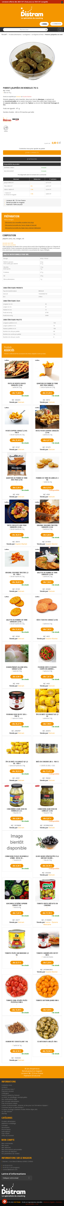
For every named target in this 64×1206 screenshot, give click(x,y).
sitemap (4, 1113)
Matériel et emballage (9, 1123)
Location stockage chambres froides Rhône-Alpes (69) (19, 1109)
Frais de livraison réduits (9, 1103)
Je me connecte (32, 152)
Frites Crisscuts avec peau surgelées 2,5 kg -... (16, 526)
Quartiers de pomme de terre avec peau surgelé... (47, 384)
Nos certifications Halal (9, 1099)
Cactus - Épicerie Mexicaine (50, 923)
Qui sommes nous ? (8, 1089)
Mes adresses (6, 1147)
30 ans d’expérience (32, 1069)
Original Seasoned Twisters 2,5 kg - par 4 (16, 573)
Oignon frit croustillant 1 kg (17, 1042)
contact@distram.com (10, 1169)
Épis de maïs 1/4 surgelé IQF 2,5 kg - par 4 (17, 762)
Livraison (4, 1087)
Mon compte (8, 1139)
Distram (18, 96)
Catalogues (5, 1093)
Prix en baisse (6, 1129)
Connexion (56, 24)
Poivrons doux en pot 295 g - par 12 (16, 715)
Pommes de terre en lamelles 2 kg (47, 479)
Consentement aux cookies (4, 1201)
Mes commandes (7, 1143)
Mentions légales (49, 1202)
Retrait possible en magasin (14, 202)
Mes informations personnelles (12, 1149)
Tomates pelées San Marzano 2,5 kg (17, 954)
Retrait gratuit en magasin (32, 1071)
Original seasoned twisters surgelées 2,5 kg (47, 526)
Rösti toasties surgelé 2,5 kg (47, 620)
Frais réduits (6, 1133)
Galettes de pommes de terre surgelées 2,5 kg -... (16, 621)
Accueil (4, 34)
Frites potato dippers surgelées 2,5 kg (47, 431)
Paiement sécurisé (8, 1091)
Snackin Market (27, 96)
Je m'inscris (32, 159)
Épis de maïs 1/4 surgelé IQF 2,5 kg (47, 715)
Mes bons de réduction (9, 1151)
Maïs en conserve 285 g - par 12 (47, 762)
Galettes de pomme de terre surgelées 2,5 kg (47, 573)
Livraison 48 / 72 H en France (15, 200)
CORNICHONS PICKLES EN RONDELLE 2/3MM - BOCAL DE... (16, 857)
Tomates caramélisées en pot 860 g (47, 954)
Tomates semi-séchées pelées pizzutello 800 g (16, 1001)
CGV (37, 1204)
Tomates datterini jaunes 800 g (47, 1000)
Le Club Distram (7, 1111)
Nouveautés (6, 1127)
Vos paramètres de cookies (11, 1153)
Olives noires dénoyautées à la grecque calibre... (47, 857)
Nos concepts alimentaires (10, 1101)
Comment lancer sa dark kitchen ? (13, 1107)
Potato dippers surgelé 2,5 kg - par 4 (17, 431)
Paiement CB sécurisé (32, 1076)
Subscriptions (6, 1131)
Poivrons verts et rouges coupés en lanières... (47, 668)
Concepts (5, 1125)
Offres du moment (8, 1135)
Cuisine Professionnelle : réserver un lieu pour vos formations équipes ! (25, 1105)
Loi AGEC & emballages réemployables (14, 1097)
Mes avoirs (5, 1145)
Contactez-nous (7, 1085)
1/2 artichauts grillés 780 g (47, 1042)
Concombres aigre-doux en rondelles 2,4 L (17, 810)
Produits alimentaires (8, 1121)
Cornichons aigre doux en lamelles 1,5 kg (47, 810)
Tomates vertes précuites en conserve (47, 904)
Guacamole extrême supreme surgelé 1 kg (16, 904)
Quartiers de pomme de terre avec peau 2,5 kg (16, 479)
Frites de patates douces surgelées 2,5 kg (17, 384)
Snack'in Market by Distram (11, 1095)
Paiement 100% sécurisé (13, 204)
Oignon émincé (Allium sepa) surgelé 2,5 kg (16, 668)
